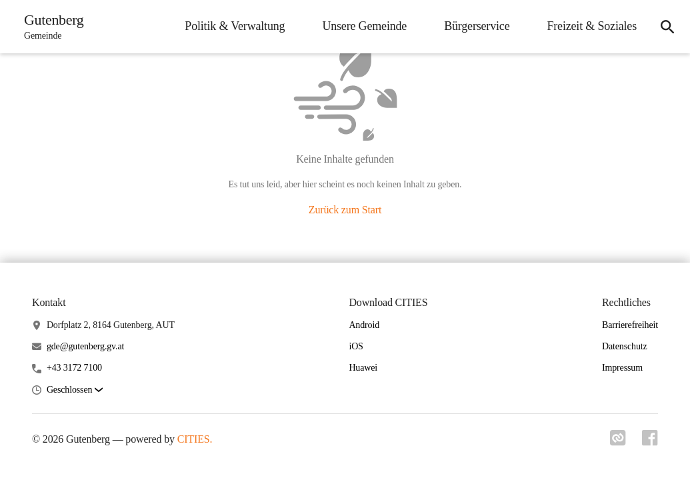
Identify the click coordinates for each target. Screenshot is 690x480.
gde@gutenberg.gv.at (85, 346)
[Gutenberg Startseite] (50, 27)
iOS (356, 346)
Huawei (363, 368)
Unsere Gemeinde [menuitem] (364, 26)
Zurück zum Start (345, 209)
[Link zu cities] (618, 442)
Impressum (622, 368)
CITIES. (195, 439)
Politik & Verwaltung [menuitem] (235, 26)
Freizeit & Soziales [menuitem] (592, 26)
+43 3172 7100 (74, 368)
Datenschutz (624, 346)
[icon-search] (667, 26)
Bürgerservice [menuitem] (476, 26)
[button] (75, 390)
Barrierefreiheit (630, 325)
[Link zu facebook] (650, 442)
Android (364, 325)
